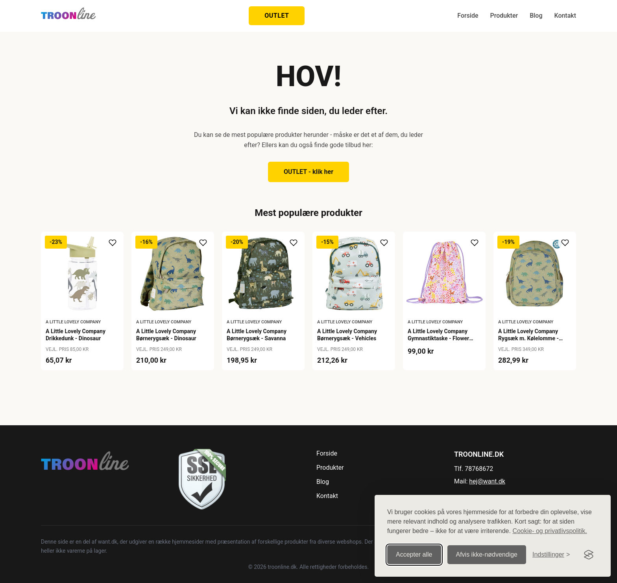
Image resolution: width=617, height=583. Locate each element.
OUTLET (276, 15)
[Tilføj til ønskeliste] (112, 243)
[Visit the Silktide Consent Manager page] (588, 554)
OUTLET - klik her (308, 171)
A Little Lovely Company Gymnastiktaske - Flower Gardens (438, 338)
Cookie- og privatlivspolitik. (549, 531)
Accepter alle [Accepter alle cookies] (414, 554)
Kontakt (565, 15)
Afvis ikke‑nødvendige (487, 554)
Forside (467, 15)
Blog (536, 15)
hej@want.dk (487, 481)
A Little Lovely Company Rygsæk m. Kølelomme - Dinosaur (528, 338)
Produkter (504, 15)
